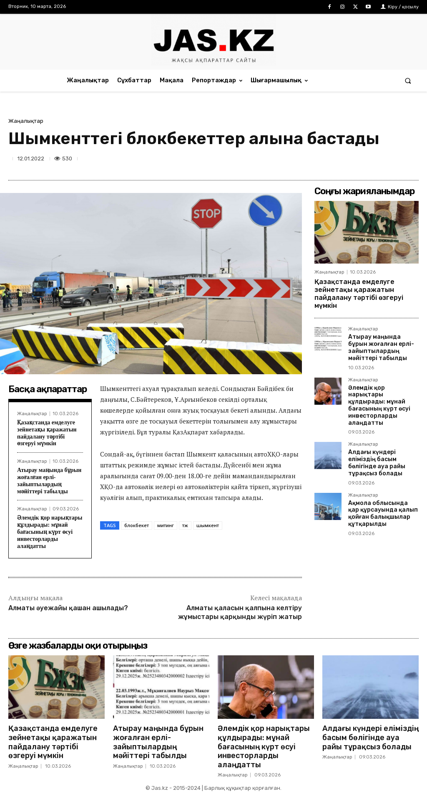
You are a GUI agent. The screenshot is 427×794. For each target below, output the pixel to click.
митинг (165, 525)
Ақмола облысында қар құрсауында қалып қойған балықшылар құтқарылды (383, 514)
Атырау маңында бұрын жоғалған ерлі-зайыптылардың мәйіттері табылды (49, 480)
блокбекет (136, 525)
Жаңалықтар (25, 121)
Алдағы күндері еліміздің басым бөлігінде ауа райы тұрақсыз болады (376, 463)
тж (185, 525)
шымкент (207, 525)
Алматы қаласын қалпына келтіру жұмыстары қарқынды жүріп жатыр (240, 612)
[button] (408, 80)
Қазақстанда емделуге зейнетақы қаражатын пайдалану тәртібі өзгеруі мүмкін (47, 432)
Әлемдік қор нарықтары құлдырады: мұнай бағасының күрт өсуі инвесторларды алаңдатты (49, 532)
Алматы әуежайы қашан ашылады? (68, 608)
